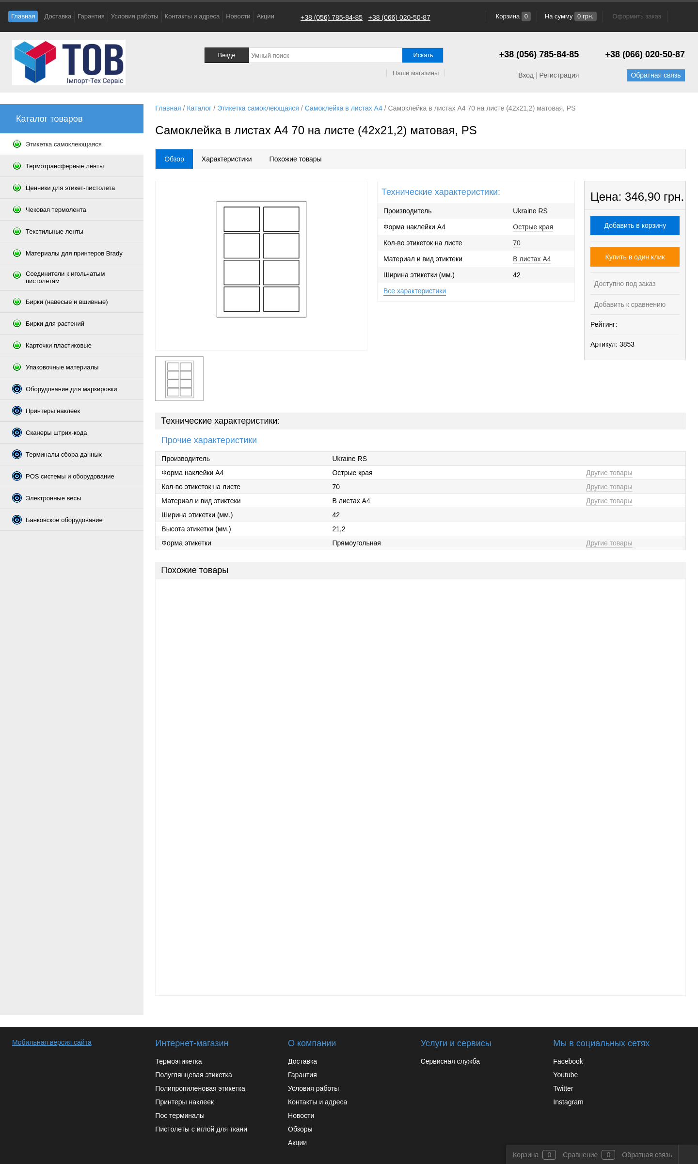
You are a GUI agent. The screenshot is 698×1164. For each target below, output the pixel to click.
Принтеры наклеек (184, 1102)
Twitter (563, 1088)
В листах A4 (532, 259)
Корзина (512, 16)
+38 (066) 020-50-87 (399, 17)
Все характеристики (414, 291)
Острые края (533, 227)
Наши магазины (416, 73)
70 (517, 243)
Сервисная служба (450, 1061)
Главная (23, 16)
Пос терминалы (180, 1115)
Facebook (568, 1061)
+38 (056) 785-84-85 (332, 17)
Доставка (57, 16)
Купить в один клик (635, 257)
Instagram (568, 1102)
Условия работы (135, 16)
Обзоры (300, 1129)
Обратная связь (656, 75)
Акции (265, 16)
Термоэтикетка (178, 1061)
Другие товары (609, 473)
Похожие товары (296, 159)
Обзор (174, 159)
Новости (238, 16)
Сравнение (580, 1155)
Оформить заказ (637, 16)
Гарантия (91, 16)
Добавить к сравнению (629, 304)
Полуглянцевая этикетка (193, 1075)
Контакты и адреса (192, 16)
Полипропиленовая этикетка (200, 1088)
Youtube (565, 1075)
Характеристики (227, 159)
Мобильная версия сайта (52, 1042)
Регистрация (559, 75)
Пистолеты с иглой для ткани (201, 1129)
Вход (526, 75)
